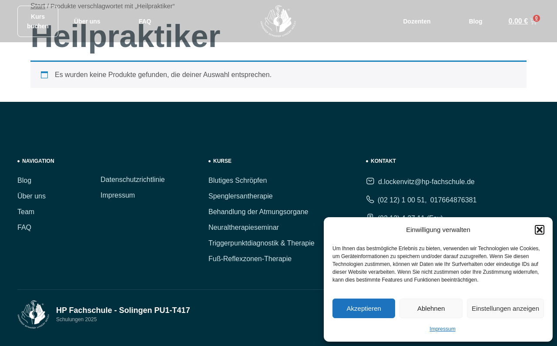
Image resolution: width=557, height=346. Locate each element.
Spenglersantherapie (240, 196)
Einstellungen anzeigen (505, 308)
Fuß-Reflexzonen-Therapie (250, 258)
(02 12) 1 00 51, (402, 200)
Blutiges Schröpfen (237, 180)
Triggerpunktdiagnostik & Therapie (261, 243)
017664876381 (453, 200)
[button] (539, 229)
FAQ (145, 21)
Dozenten (416, 21)
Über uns (87, 21)
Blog (475, 21)
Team (25, 211)
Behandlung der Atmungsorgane (258, 211)
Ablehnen (431, 308)
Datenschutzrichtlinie (133, 179)
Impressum (442, 329)
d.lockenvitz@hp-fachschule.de (426, 181)
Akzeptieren (364, 308)
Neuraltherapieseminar (243, 227)
